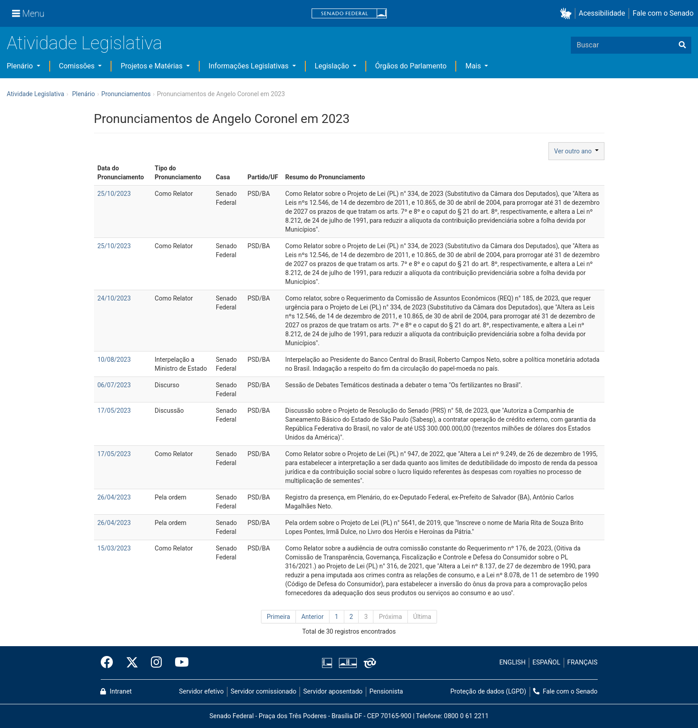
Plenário (20, 66)
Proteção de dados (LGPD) (488, 691)
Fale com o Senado (663, 13)
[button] (567, 14)
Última (422, 616)
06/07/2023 (114, 385)
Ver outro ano (576, 151)
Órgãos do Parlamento (411, 66)
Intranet (116, 691)
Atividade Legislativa (84, 43)
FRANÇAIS (582, 662)
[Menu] (28, 13)
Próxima (390, 616)
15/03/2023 (114, 548)
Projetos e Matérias (152, 66)
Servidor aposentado (332, 691)
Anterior (312, 616)
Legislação (333, 66)
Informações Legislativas (250, 66)
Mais (474, 66)
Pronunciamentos (125, 93)
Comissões (78, 66)
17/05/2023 (114, 410)
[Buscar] (682, 45)
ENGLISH (512, 662)
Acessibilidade (602, 13)
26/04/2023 (114, 497)
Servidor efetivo (201, 691)
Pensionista (386, 691)
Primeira (278, 616)
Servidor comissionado (263, 691)
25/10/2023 (114, 193)
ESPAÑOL (546, 662)
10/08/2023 (114, 359)
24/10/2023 (114, 298)
